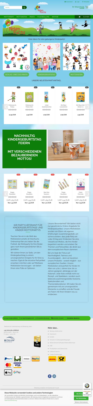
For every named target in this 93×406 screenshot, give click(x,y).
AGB (51, 345)
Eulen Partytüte (80, 193)
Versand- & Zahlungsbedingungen (60, 340)
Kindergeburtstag (46, 74)
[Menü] (90, 383)
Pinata (32, 17)
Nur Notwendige (81, 398)
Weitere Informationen (81, 402)
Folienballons (43, 17)
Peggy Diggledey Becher (29, 193)
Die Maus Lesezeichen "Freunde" (63, 105)
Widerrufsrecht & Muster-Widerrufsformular (62, 342)
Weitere (55, 17)
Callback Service (55, 351)
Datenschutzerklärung (11, 400)
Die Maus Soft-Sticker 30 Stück (80, 105)
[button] (5, 106)
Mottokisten (22, 17)
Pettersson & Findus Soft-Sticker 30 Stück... (29, 105)
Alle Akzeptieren (81, 394)
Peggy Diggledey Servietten (12, 193)
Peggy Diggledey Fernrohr (63, 193)
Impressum (53, 334)
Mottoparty (9, 17)
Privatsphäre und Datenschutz (58, 348)
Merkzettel (85, 1)
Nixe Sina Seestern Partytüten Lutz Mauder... (46, 193)
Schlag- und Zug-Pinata (16, 74)
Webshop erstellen (39, 388)
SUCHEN (86, 17)
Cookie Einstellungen (56, 354)
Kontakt (52, 337)
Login (77, 1)
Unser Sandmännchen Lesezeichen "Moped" (46, 105)
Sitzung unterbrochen (56, 331)
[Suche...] (24, 7)
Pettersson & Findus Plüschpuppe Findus (12, 105)
